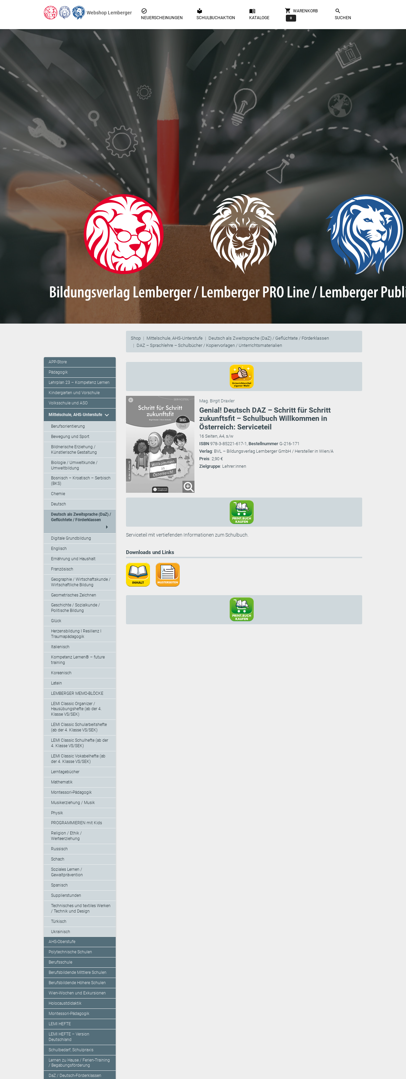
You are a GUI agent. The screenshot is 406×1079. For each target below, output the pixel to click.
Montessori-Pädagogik (71, 792)
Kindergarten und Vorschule (74, 392)
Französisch (62, 569)
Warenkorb (301, 14)
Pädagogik (58, 372)
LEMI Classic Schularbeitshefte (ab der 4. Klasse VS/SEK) (79, 727)
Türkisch (58, 921)
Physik (57, 813)
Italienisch (60, 646)
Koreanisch (61, 672)
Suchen (343, 14)
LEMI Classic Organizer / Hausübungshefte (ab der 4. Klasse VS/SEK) (76, 709)
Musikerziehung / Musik (73, 802)
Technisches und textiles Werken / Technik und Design (81, 908)
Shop (136, 338)
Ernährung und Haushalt (73, 558)
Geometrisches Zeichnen (73, 595)
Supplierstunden (66, 895)
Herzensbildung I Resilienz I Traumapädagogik (76, 634)
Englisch (59, 548)
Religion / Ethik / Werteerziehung (66, 836)
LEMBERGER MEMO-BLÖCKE (77, 693)
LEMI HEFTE (60, 1023)
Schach (57, 859)
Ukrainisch (60, 931)
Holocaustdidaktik (65, 1003)
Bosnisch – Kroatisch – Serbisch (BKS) (81, 481)
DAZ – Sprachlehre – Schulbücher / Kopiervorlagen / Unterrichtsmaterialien (209, 345)
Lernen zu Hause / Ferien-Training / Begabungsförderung (79, 1063)
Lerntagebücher (65, 771)
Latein (56, 683)
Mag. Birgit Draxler (216, 400)
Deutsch (58, 504)
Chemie (58, 493)
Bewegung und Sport (70, 436)
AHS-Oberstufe (62, 941)
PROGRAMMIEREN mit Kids (76, 822)
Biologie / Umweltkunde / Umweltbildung (74, 465)
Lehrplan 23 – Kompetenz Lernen (79, 382)
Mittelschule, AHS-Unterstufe (175, 338)
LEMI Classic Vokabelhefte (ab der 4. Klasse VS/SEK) (78, 759)
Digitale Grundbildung (71, 538)
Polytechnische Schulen (70, 952)
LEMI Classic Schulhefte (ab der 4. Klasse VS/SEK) (79, 743)
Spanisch (59, 885)
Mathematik (62, 782)
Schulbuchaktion (215, 14)
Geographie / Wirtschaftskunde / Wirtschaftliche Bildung (81, 582)
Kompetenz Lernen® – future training (78, 660)
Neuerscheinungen (162, 14)
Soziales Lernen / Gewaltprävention (67, 872)
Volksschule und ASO (68, 403)
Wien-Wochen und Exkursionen (77, 993)
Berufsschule (60, 962)
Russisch (59, 848)
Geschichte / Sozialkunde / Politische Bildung (75, 608)
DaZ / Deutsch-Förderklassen (75, 1075)
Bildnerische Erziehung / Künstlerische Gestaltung (74, 449)
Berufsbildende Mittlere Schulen (77, 972)
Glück (56, 620)
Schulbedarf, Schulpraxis (71, 1049)
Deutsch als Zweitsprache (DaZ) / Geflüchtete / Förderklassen (268, 338)
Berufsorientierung (68, 426)
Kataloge (259, 14)
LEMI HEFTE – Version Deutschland (69, 1037)
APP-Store (58, 362)
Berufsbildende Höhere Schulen (77, 982)
